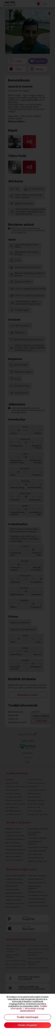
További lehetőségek (27, 1017)
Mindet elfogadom (27, 1025)
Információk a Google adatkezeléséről (32, 1009)
